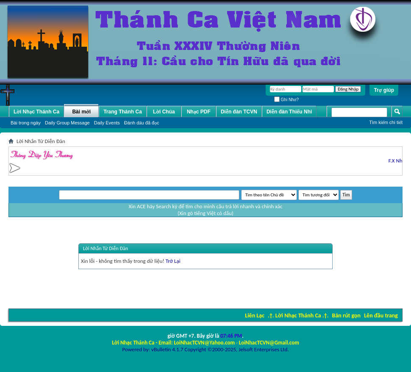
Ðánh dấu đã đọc (141, 122)
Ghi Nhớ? (286, 99)
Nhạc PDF (199, 112)
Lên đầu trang (381, 315)
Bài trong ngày (26, 122)
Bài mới (81, 112)
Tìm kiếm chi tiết (386, 122)
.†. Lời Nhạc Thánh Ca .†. (298, 315)
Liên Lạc (254, 315)
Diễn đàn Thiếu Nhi (289, 112)
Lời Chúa (164, 112)
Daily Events (107, 122)
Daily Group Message (67, 122)
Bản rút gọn (346, 315)
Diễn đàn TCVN (239, 112)
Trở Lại (173, 261)
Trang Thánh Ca (122, 112)
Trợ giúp (384, 90)
